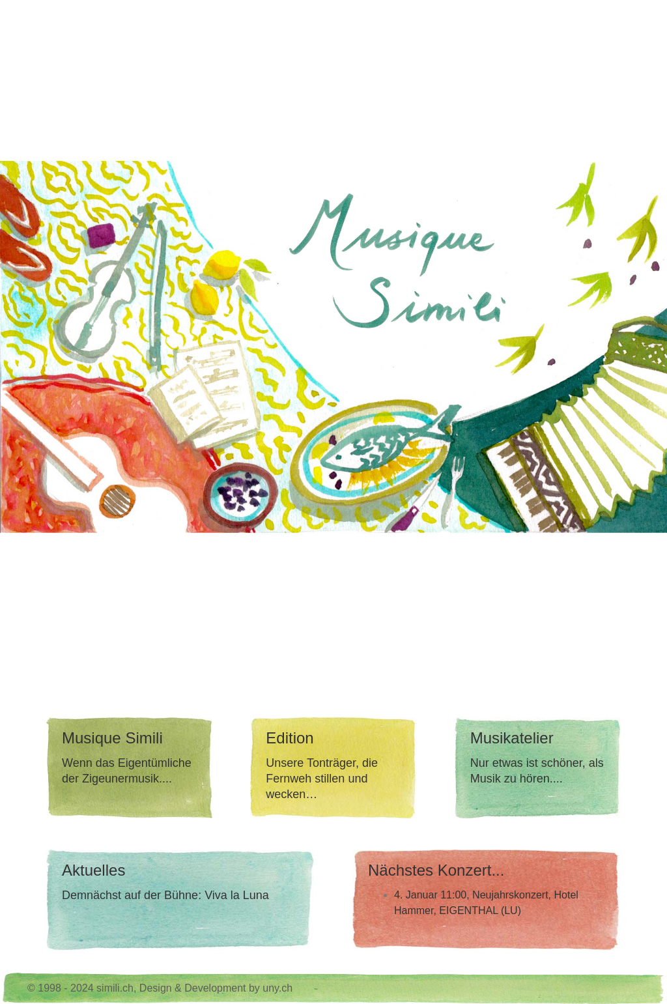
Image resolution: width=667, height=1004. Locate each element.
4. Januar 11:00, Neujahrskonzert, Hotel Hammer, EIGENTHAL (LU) (486, 902)
